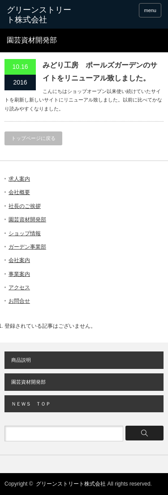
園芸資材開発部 (27, 219)
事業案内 (19, 274)
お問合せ (19, 301)
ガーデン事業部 (27, 247)
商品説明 (21, 360)
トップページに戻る (33, 138)
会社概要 (19, 192)
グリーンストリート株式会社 (39, 14)
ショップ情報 (25, 233)
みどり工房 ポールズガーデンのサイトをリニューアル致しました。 (100, 71)
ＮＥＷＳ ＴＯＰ (31, 403)
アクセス (19, 287)
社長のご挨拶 (25, 206)
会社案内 (19, 260)
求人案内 (19, 179)
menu (150, 10)
